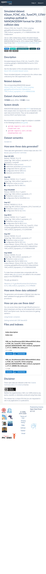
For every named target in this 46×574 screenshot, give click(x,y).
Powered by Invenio (36, 407)
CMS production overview (23, 152)
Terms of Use (23, 417)
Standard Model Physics (22, 48)
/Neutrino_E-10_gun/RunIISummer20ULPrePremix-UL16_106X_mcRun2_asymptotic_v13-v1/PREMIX (20, 285)
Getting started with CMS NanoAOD (15, 320)
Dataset (6, 48)
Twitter (23, 431)
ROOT (28, 109)
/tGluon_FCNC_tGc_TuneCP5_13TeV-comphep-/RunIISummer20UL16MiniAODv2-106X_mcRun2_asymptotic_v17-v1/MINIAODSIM (19, 89)
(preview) (20, 164)
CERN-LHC (15, 50)
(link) (29, 167)
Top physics (32, 48)
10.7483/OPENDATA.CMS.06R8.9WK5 (27, 43)
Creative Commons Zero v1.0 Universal (20, 384)
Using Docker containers (12, 317)
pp (10, 50)
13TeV (6, 50)
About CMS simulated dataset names (16, 71)
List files (9, 353)
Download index (19, 353)
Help (23, 425)
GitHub (23, 428)
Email (23, 433)
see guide (24, 123)
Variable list (8, 142)
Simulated (13, 48)
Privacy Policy (23, 421)
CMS (38, 48)
